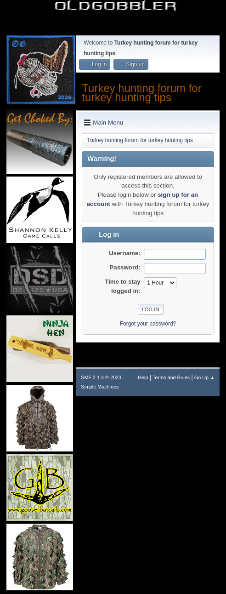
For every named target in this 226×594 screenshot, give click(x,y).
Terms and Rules (171, 377)
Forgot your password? (148, 323)
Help (143, 377)
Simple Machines (100, 386)
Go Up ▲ (204, 377)
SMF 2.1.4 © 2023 (101, 377)
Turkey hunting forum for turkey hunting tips (141, 92)
